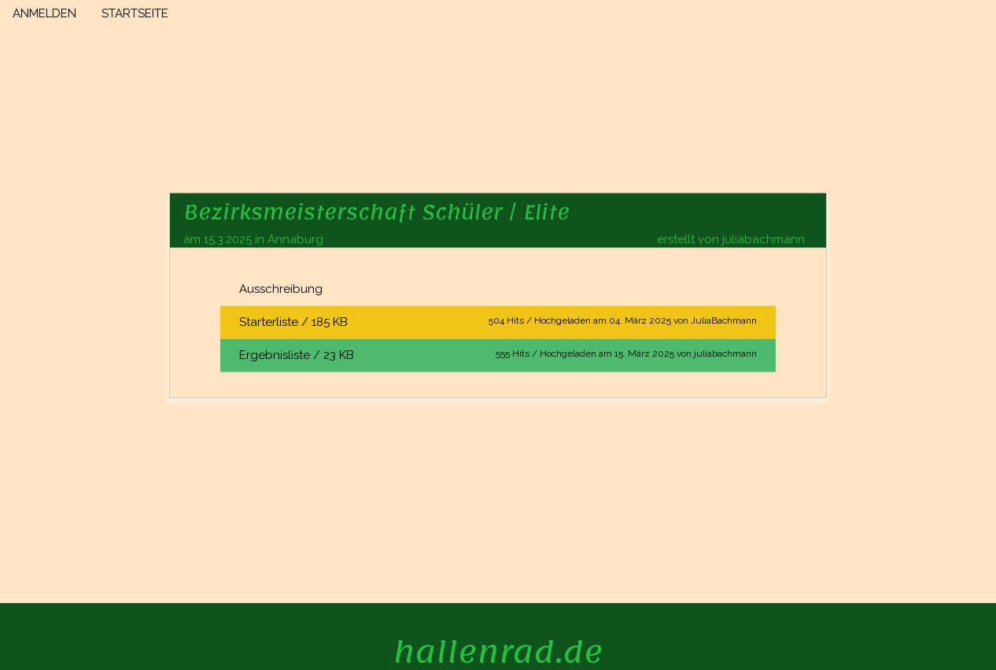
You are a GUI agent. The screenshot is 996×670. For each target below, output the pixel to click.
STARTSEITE (134, 13)
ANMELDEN (44, 13)
